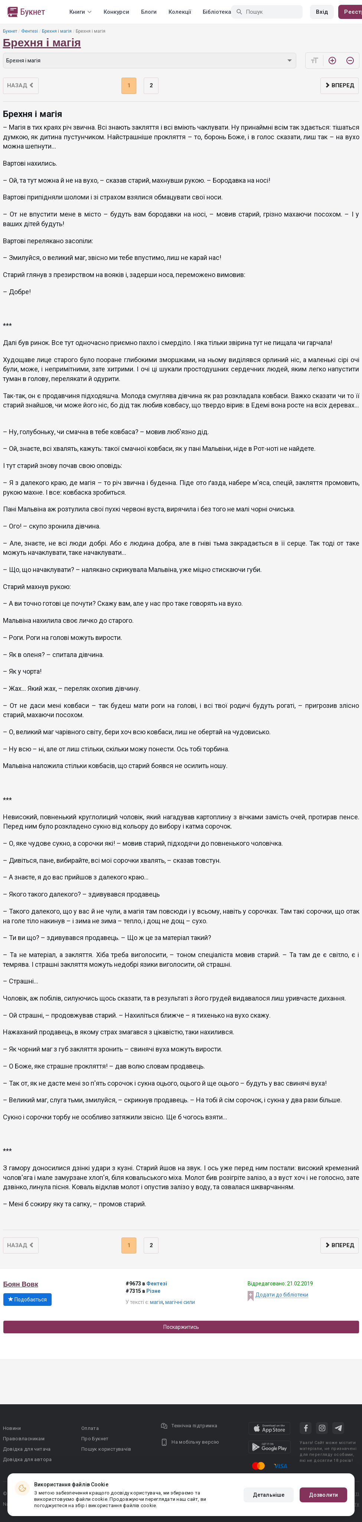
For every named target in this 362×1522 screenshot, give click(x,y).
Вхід (322, 12)
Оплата (90, 1428)
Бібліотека (217, 12)
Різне (153, 1291)
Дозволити (323, 1495)
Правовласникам (24, 1438)
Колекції (180, 12)
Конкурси (116, 12)
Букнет (10, 31)
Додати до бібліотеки (281, 1295)
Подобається (27, 1300)
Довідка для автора (27, 1459)
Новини (12, 1428)
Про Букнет (95, 1438)
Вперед (340, 85)
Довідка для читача (27, 1449)
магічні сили (180, 1302)
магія (156, 1302)
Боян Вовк (20, 1284)
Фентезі (29, 31)
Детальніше (268, 1495)
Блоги (149, 12)
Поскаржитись (181, 1327)
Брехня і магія (57, 31)
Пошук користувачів (106, 1449)
